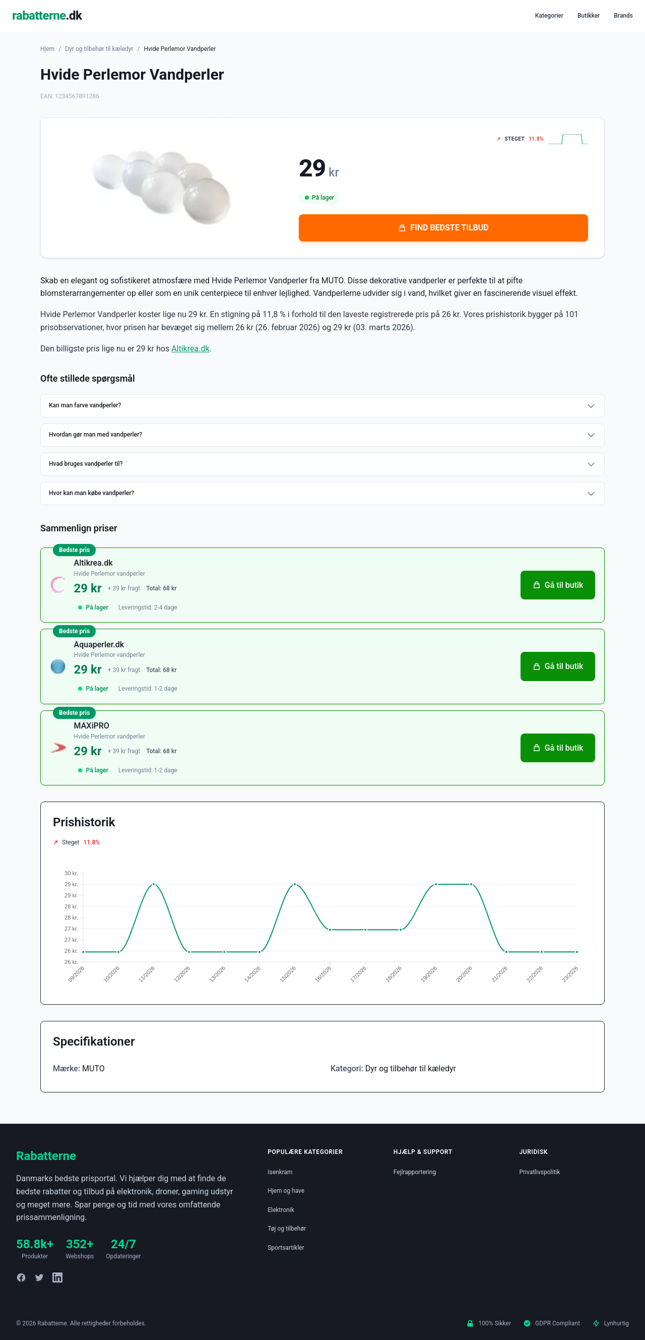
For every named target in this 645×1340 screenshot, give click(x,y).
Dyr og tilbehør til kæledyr (99, 48)
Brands (623, 15)
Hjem (47, 48)
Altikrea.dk (190, 348)
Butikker (588, 15)
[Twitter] (39, 1277)
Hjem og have (286, 1190)
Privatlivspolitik (539, 1172)
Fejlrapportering (415, 1172)
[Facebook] (21, 1277)
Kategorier (549, 15)
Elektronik (281, 1209)
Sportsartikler (286, 1247)
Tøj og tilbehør (287, 1228)
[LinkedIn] (57, 1277)
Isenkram (280, 1172)
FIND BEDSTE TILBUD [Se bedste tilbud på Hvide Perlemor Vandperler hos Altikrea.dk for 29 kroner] (443, 227)
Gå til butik (554, 588)
